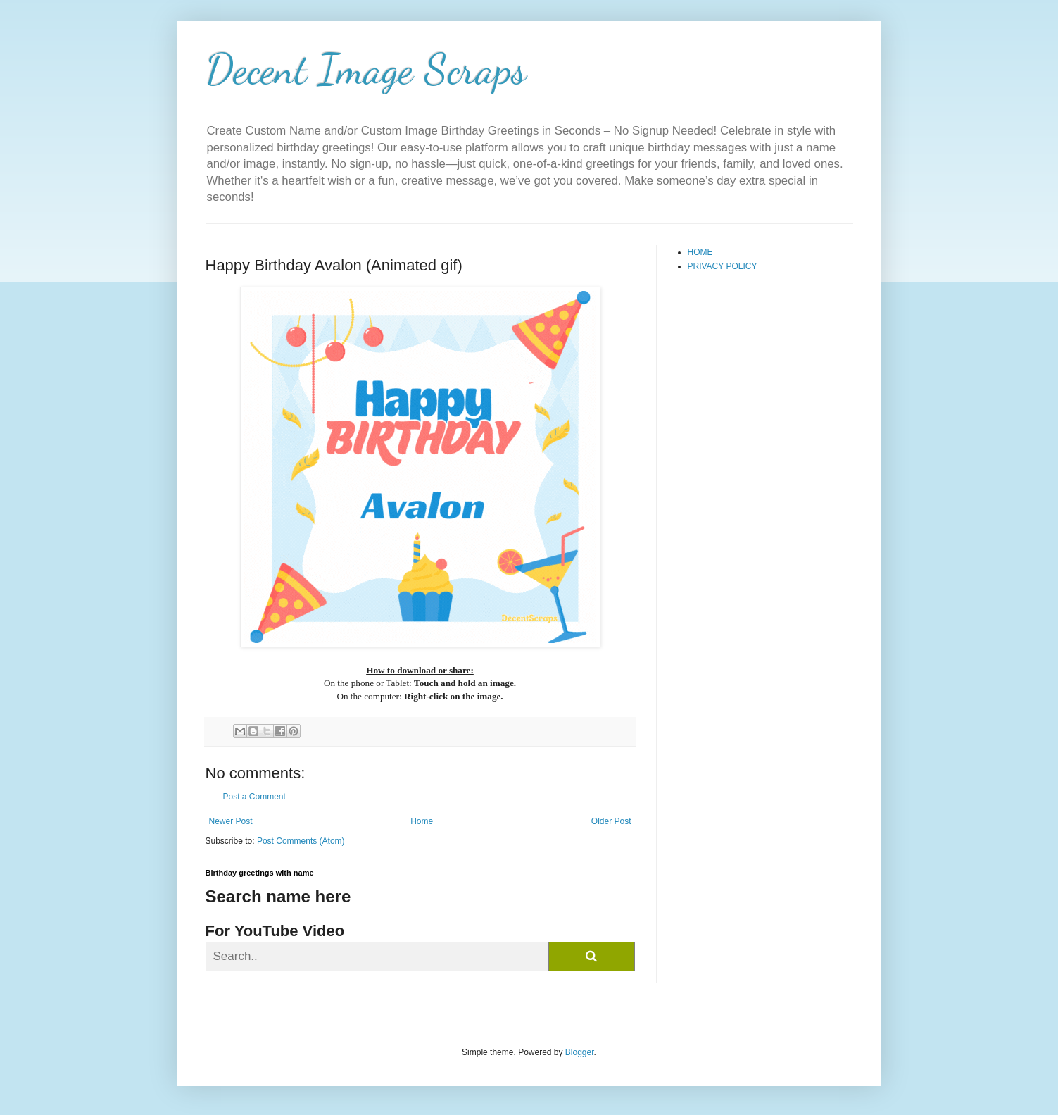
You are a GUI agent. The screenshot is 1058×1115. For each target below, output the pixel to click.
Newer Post (231, 821)
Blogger (579, 1052)
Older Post (611, 821)
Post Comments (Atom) (301, 841)
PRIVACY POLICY (722, 266)
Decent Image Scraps (366, 69)
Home (421, 821)
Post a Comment (254, 797)
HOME (700, 252)
